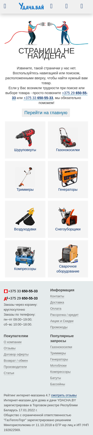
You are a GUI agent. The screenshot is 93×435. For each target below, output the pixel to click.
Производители (15, 367)
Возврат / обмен (16, 360)
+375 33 (38, 98)
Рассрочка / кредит (64, 315)
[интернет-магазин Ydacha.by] (31, 8)
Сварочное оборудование (68, 258)
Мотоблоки (58, 365)
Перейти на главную (45, 112)
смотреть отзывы (64, 395)
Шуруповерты (25, 140)
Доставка (57, 302)
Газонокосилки (68, 140)
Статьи (9, 373)
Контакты (57, 296)
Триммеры (25, 179)
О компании (13, 342)
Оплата (56, 308)
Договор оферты (16, 354)
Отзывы (10, 348)
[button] (9, 6)
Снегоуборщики (68, 219)
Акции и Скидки (62, 321)
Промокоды (59, 327)
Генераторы (68, 179)
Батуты (55, 378)
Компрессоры (25, 258)
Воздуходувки (25, 219)
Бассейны (57, 384)
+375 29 (21, 298)
